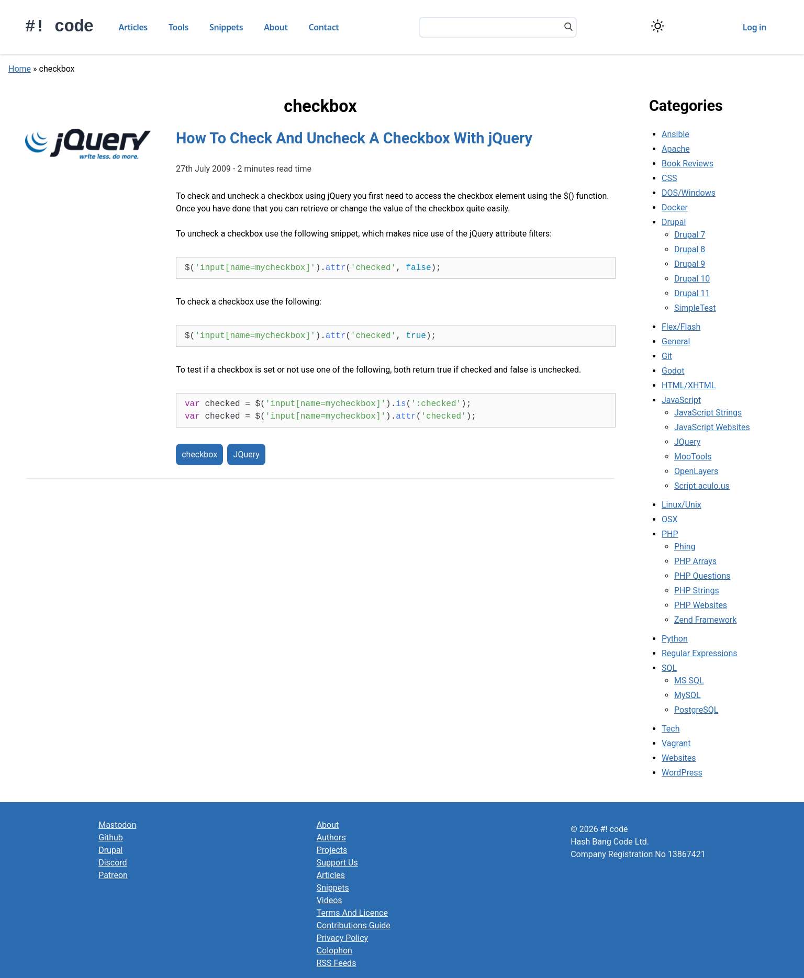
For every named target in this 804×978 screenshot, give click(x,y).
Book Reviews (687, 163)
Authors (331, 837)
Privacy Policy (342, 938)
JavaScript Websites (712, 427)
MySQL (687, 695)
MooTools (692, 457)
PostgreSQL (696, 710)
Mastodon (117, 825)
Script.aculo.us (702, 486)
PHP (670, 534)
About (275, 27)
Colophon (334, 950)
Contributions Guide (353, 925)
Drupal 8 (689, 249)
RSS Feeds (336, 963)
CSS (669, 178)
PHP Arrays (695, 561)
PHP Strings (696, 590)
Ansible (675, 134)
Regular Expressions (700, 653)
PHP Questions (702, 576)
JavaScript (681, 400)
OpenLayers (696, 471)
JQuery (246, 454)
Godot (673, 371)
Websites (679, 758)
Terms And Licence (352, 913)
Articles (133, 27)
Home (19, 69)
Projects (332, 850)
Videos (329, 900)
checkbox (199, 454)
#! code (59, 27)
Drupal (674, 222)
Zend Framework (705, 620)
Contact (324, 27)
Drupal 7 (689, 235)
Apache (676, 149)
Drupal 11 (692, 293)
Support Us (337, 863)
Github (110, 837)
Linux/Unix (681, 505)
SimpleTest (695, 308)
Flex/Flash (681, 327)
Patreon (113, 875)
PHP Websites (700, 605)
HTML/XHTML (689, 385)
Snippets (226, 27)
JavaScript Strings (708, 413)
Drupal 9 (689, 264)
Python (675, 639)
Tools (178, 27)
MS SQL (689, 680)
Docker (675, 207)
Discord (112, 863)
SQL (669, 668)
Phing (685, 547)
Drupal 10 (692, 279)
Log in (754, 27)
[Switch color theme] (657, 26)
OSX (670, 519)
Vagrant (676, 743)
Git (667, 356)
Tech (670, 729)
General (676, 341)
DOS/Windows (689, 193)
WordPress (682, 773)
